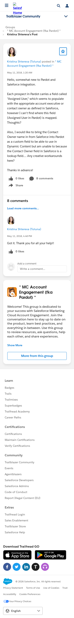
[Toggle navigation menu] (66, 16)
